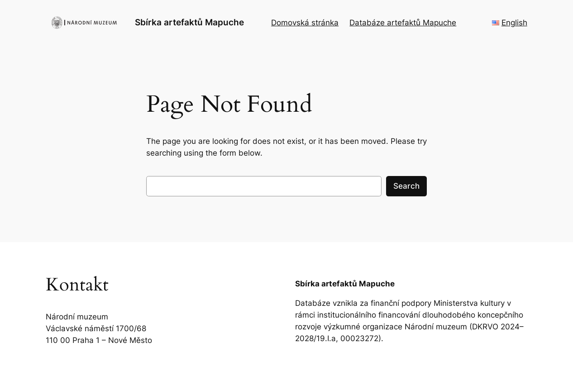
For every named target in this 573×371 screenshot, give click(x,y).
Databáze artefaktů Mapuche (402, 22)
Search (406, 185)
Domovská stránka (305, 22)
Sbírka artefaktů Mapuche (189, 22)
